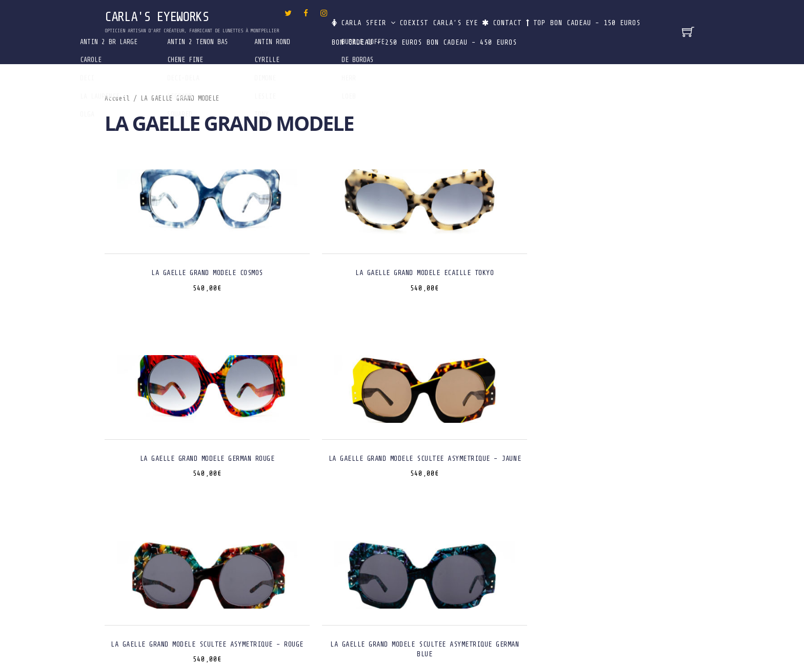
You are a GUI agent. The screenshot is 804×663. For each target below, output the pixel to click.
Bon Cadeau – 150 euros (382, 40)
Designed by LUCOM (402, 633)
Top (574, 18)
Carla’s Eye (476, 18)
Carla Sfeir (364, 18)
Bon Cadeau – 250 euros (485, 40)
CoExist (422, 18)
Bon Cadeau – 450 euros (588, 40)
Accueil (117, 98)
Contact (532, 18)
